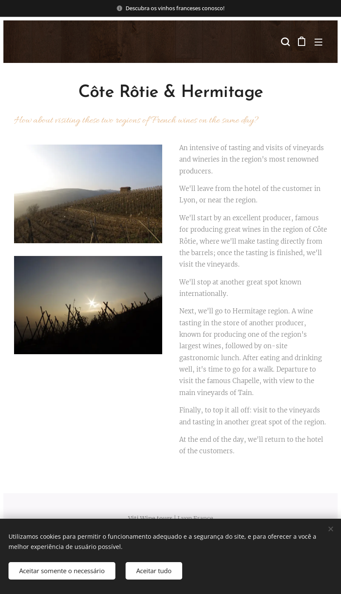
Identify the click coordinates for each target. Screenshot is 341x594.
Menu (318, 42)
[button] (284, 41)
